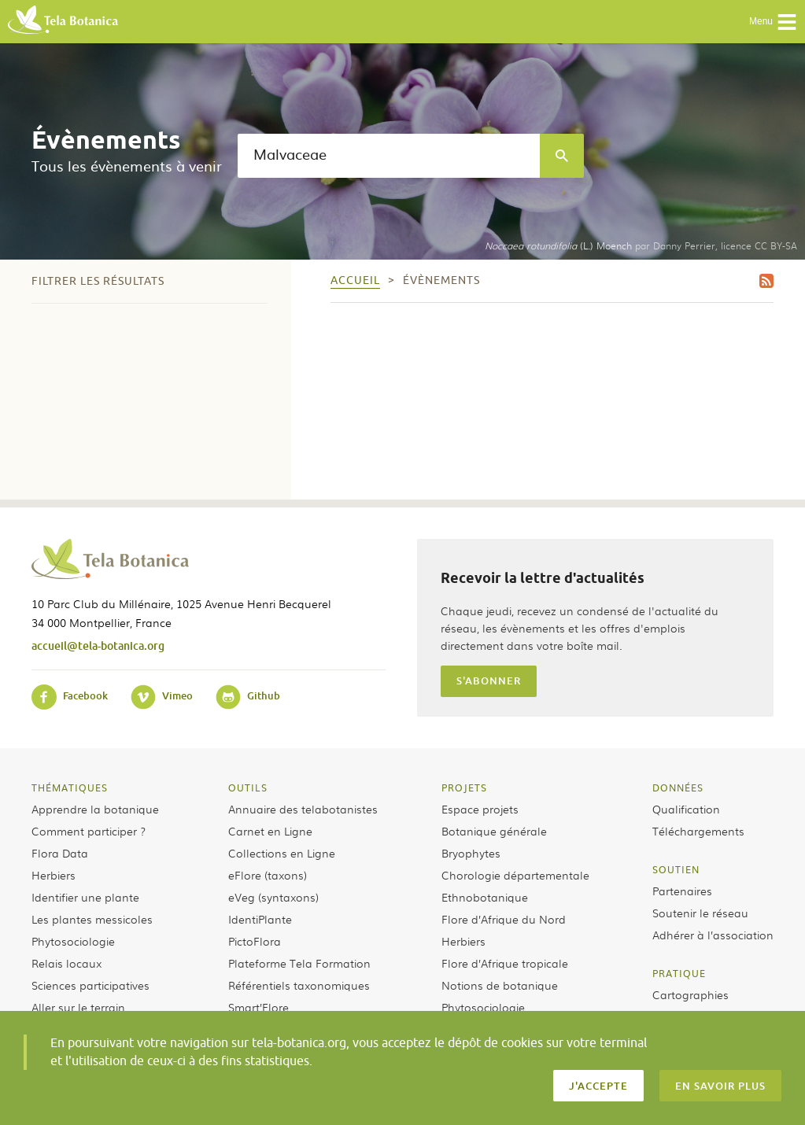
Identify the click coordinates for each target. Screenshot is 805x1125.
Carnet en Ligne (270, 831)
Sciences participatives (90, 985)
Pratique (679, 973)
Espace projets (480, 809)
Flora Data (59, 853)
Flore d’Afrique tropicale (504, 963)
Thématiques (69, 787)
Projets (464, 787)
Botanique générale (494, 831)
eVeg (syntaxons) (273, 897)
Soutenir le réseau (700, 912)
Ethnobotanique (484, 897)
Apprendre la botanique (95, 809)
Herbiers (53, 875)
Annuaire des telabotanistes (303, 809)
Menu (773, 22)
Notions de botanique (499, 985)
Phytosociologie (73, 941)
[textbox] (389, 156)
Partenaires (682, 890)
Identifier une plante (85, 897)
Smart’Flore (258, 1007)
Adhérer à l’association (713, 934)
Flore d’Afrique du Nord (503, 919)
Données (677, 787)
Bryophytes (470, 853)
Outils (248, 787)
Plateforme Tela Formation (299, 963)
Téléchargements (698, 831)
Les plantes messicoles (92, 919)
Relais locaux (66, 963)
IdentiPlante (260, 919)
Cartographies (690, 994)
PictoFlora (254, 941)
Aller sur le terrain (78, 1007)
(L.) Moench (558, 245)
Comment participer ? (88, 831)
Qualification (686, 809)
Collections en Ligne (281, 853)
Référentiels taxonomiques (299, 985)
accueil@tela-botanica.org (97, 645)
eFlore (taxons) (267, 875)
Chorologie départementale (515, 875)
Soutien (676, 869)
